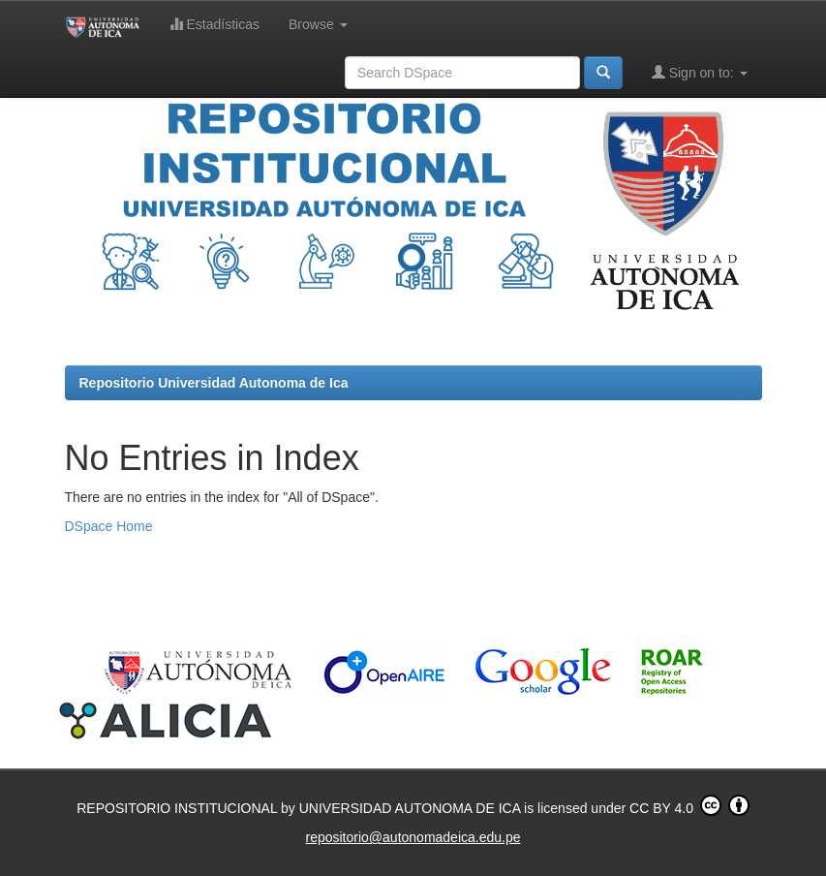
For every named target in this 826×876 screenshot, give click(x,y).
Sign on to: (700, 72)
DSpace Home (109, 526)
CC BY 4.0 (689, 805)
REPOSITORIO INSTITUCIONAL (178, 808)
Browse (318, 24)
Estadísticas (214, 24)
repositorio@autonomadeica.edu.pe (412, 837)
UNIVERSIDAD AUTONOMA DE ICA (411, 808)
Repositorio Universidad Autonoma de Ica (214, 383)
